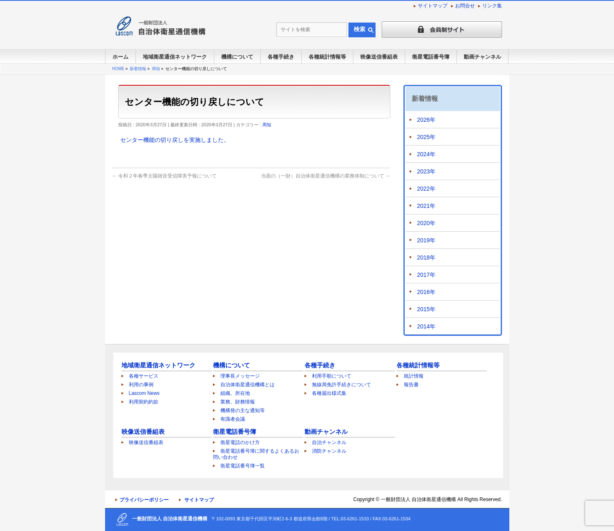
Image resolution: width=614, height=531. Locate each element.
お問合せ (465, 6)
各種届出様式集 (329, 393)
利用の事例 (141, 384)
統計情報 (414, 376)
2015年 (426, 309)
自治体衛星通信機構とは (247, 384)
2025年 (426, 137)
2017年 (426, 274)
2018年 (426, 257)
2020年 (426, 223)
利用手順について (331, 376)
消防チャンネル (329, 451)
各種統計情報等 (418, 365)
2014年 (426, 326)
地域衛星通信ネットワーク (158, 365)
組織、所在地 (235, 393)
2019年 (426, 240)
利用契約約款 (143, 402)
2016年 (426, 292)
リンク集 (492, 6)
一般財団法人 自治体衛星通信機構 (418, 499)
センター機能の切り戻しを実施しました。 (174, 140)
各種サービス (143, 376)
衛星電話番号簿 (234, 431)
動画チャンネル (326, 431)
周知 (266, 124)
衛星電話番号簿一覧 (242, 466)
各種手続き (320, 365)
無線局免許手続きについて (341, 384)
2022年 (426, 188)
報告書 (411, 384)
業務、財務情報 (237, 402)
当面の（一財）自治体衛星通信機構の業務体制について (325, 176)
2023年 (426, 171)
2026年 (426, 119)
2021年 (426, 206)
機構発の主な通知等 (242, 410)
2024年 (426, 154)
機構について (231, 365)
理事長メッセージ (240, 376)
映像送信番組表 (143, 431)
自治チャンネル (329, 442)
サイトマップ (432, 6)
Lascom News (144, 393)
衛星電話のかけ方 (240, 442)
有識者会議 (232, 419)
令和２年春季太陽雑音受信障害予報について (164, 176)
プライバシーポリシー (144, 500)
